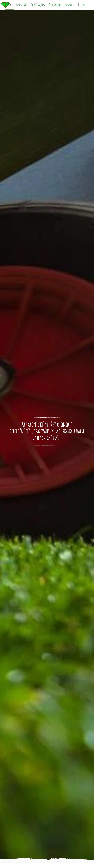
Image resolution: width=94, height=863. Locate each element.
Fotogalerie (55, 5)
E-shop (81, 5)
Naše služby (21, 5)
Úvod (9, 5)
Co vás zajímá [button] (38, 5)
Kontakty (70, 5)
